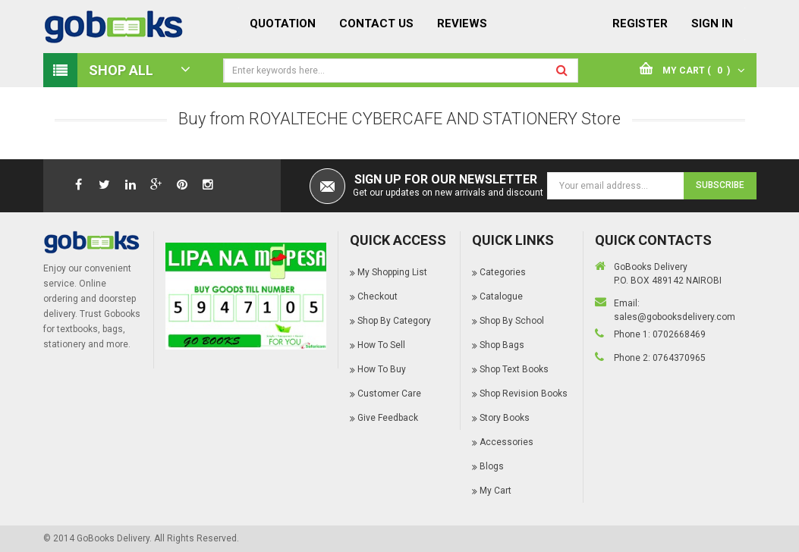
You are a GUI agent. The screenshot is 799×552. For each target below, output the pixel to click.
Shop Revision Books (524, 393)
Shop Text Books (514, 369)
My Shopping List (392, 272)
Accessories (506, 442)
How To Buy (381, 369)
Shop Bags (502, 345)
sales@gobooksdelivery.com (674, 317)
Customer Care (389, 393)
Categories (503, 272)
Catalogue (501, 296)
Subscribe (720, 185)
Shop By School (512, 320)
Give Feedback (387, 417)
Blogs (492, 466)
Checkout (377, 296)
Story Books (505, 417)
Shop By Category (394, 320)
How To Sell (381, 345)
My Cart (495, 490)
